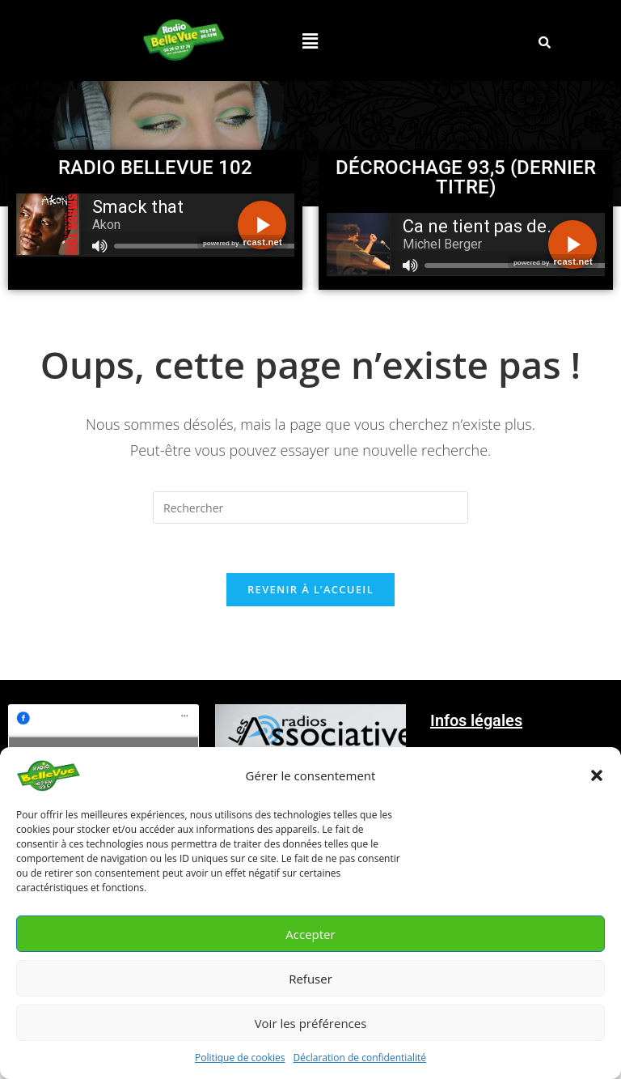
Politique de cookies (240, 1057)
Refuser (310, 979)
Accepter (310, 934)
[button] (597, 775)
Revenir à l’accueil (310, 589)
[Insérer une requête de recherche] (310, 507)
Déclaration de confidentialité (360, 1057)
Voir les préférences (311, 1023)
